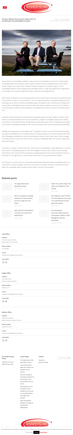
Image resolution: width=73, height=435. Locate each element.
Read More (43, 432)
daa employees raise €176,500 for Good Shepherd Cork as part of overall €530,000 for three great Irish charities (61, 199)
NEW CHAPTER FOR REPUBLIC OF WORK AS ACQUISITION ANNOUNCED (23, 213)
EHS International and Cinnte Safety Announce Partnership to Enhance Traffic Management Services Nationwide (60, 215)
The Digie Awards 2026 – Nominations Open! (22, 185)
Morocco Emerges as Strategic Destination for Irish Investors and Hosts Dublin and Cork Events (23, 199)
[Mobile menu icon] (5, 7)
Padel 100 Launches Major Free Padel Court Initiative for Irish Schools (61, 186)
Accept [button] (36, 432)
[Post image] (7, 187)
